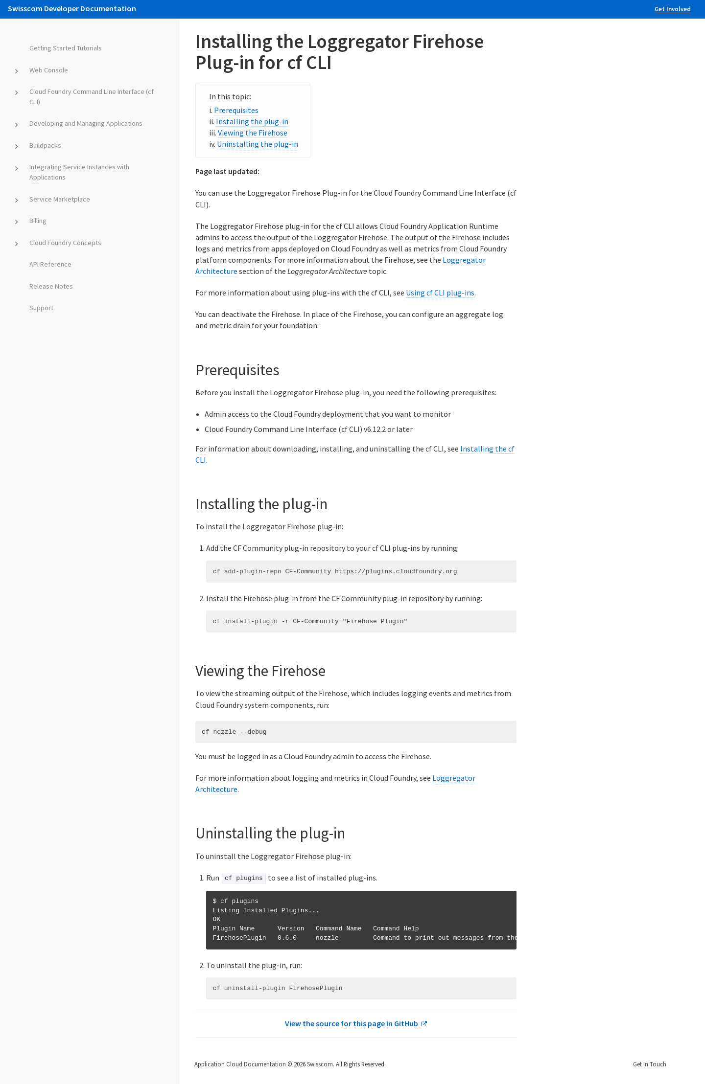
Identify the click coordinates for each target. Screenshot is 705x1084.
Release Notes (51, 286)
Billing (38, 220)
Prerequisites (236, 110)
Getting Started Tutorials (65, 48)
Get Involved (673, 9)
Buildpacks (45, 145)
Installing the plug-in (252, 121)
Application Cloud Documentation (240, 1063)
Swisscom (320, 1063)
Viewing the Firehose (252, 132)
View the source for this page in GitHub (351, 1023)
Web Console (48, 70)
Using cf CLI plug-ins (440, 292)
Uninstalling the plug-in (257, 144)
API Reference (50, 264)
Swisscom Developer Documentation (72, 8)
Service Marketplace (59, 199)
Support (41, 307)
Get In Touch (649, 1063)
